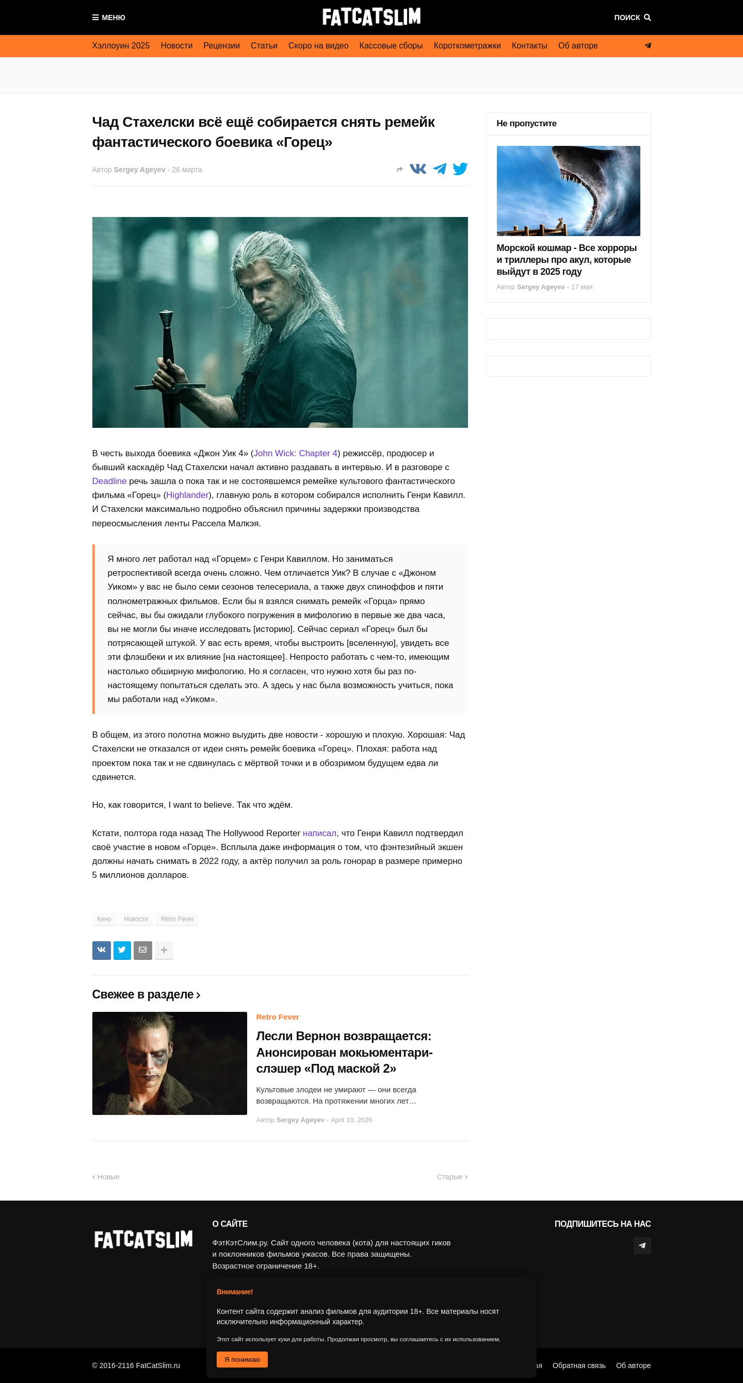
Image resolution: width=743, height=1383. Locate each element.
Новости (176, 45)
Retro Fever (177, 919)
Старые (450, 1177)
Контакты (529, 45)
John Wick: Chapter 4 (296, 453)
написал (319, 833)
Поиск (627, 17)
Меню (114, 17)
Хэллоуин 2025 (121, 45)
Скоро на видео (318, 45)
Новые (109, 1177)
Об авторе (578, 45)
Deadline (109, 481)
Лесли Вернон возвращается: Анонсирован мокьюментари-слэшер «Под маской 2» (344, 1052)
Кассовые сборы (391, 45)
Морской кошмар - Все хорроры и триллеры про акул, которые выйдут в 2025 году (567, 260)
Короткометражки (467, 45)
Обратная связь (579, 1365)
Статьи (264, 45)
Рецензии (221, 45)
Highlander (187, 495)
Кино (104, 919)
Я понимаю (242, 1359)
